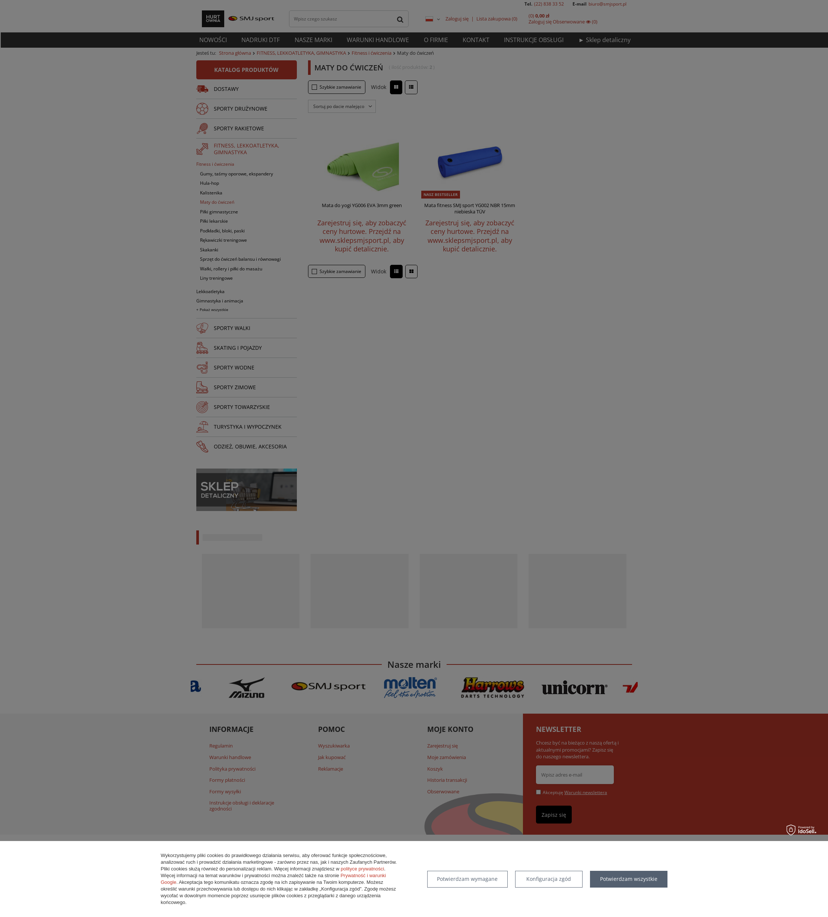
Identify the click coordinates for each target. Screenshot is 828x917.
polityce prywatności (362, 869)
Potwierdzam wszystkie (628, 878)
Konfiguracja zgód (548, 878)
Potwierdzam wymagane (467, 878)
